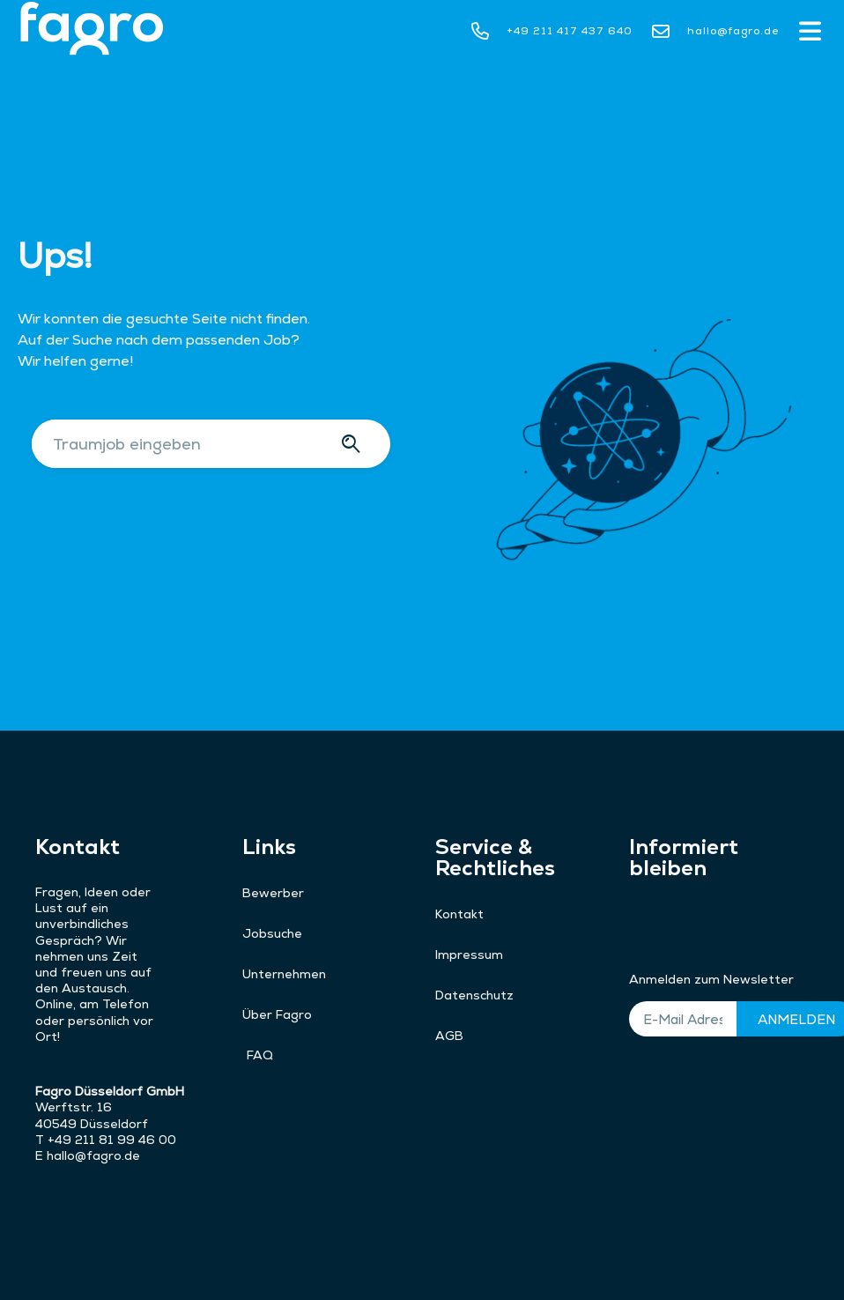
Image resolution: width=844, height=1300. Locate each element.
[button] (809, 33)
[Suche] (353, 444)
